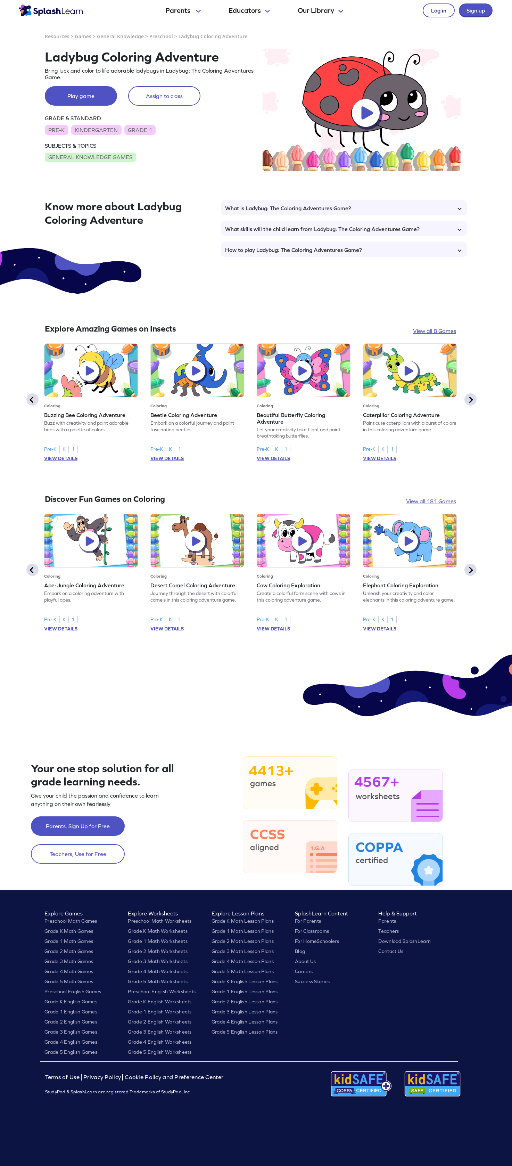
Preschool (161, 36)
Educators (249, 10)
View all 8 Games (434, 331)
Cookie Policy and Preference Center (174, 1077)
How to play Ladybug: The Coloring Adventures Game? (343, 250)
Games (83, 36)
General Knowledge (120, 36)
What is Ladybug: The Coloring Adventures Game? (343, 208)
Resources (57, 36)
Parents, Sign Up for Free (78, 826)
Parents (183, 10)
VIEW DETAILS (60, 458)
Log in (438, 10)
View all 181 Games (431, 501)
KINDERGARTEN (96, 130)
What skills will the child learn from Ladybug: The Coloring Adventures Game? (343, 229)
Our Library (320, 10)
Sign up (475, 10)
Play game (80, 96)
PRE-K (56, 130)
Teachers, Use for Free (78, 854)
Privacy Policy (102, 1077)
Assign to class (164, 96)
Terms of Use (63, 1077)
